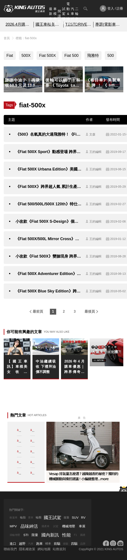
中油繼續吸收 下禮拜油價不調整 (46, 366)
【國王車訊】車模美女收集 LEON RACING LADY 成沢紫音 (17, 366)
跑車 (39, 543)
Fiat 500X (47, 55)
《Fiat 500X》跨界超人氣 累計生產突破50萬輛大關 (48, 186)
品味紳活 (72, 43)
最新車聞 (50, 16)
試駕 (55, 526)
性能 (66, 535)
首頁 (7, 38)
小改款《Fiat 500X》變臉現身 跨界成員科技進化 (48, 256)
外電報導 (63, 43)
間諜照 (59, 16)
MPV (13, 526)
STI (25, 535)
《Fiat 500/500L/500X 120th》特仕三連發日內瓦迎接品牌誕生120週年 (48, 204)
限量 (35, 535)
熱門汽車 (50, 43)
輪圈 (38, 517)
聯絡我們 (10, 549)
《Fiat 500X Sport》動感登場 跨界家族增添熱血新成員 (48, 152)
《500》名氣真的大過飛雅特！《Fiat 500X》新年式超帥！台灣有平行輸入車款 (48, 134)
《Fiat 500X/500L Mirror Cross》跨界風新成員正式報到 (48, 239)
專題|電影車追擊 (108, 24)
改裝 (66, 517)
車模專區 (55, 16)
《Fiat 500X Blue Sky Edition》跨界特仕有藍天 (48, 291)
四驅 (74, 543)
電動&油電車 (68, 16)
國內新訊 (59, 43)
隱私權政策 (27, 549)
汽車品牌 (68, 43)
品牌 (82, 543)
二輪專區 (76, 16)
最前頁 (38, 311)
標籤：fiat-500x (26, 38)
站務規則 (59, 549)
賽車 (30, 517)
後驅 (65, 543)
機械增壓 (68, 526)
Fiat (9, 55)
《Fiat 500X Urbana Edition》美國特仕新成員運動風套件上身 (48, 169)
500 (110, 55)
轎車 (48, 543)
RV (83, 517)
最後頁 (90, 311)
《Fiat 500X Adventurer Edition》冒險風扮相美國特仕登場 (48, 274)
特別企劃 (76, 43)
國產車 (45, 526)
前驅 (57, 543)
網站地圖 (44, 549)
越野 (22, 543)
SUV (75, 517)
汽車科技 (72, 16)
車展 (82, 526)
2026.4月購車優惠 (18, 24)
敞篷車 (13, 517)
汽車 (30, 543)
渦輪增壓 (15, 534)
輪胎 (23, 517)
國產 (82, 534)
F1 (75, 534)
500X (26, 55)
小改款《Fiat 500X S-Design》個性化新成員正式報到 (48, 221)
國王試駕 (52, 517)
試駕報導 (63, 16)
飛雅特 (93, 55)
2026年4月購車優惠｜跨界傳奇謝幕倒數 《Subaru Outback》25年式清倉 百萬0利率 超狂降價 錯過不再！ (74, 366)
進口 (13, 543)
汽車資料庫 (55, 43)
